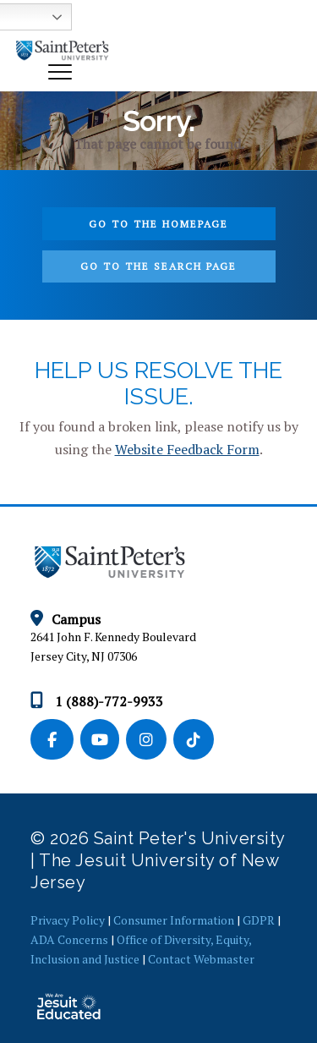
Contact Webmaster (201, 959)
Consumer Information (173, 920)
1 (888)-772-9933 (96, 701)
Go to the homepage (158, 223)
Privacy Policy (67, 920)
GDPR (259, 920)
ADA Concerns (69, 939)
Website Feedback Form (187, 449)
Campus (65, 619)
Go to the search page (158, 266)
